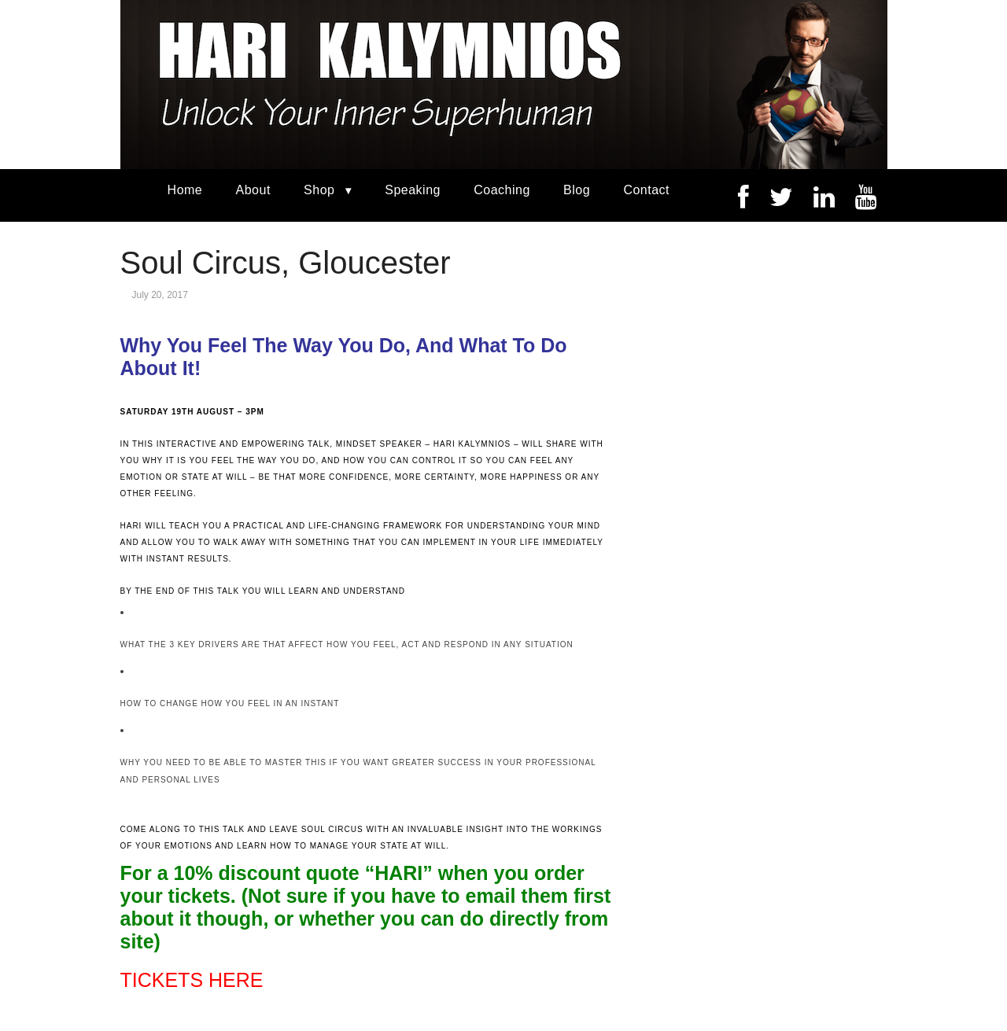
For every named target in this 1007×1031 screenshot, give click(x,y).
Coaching (502, 190)
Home (185, 190)
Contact (646, 190)
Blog (576, 190)
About (253, 190)
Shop (319, 190)
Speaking (413, 190)
